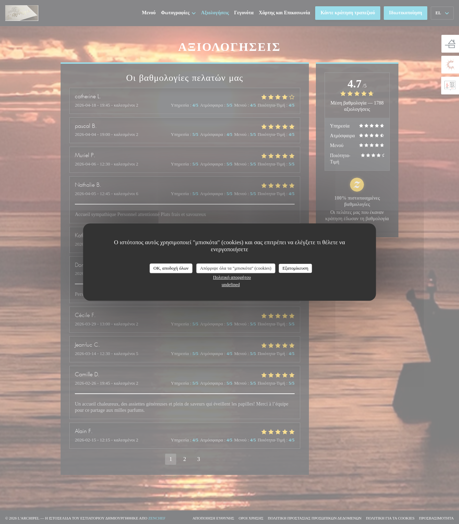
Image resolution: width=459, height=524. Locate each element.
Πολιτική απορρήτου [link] (232, 277)
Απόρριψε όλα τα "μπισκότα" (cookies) (235, 268)
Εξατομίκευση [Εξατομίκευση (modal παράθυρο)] (295, 268)
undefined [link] (231, 284)
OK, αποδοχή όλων (171, 268)
